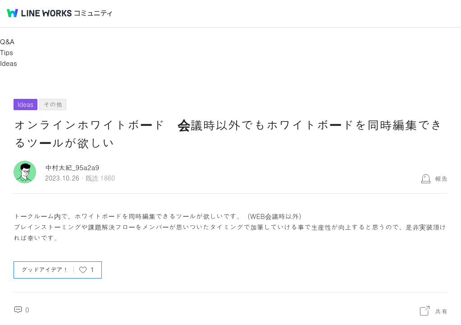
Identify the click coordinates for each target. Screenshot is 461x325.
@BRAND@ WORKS (39, 13)
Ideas (8, 63)
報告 (441, 178)
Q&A (7, 41)
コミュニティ (93, 13)
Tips (6, 52)
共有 (441, 311)
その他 (52, 104)
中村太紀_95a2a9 (72, 167)
